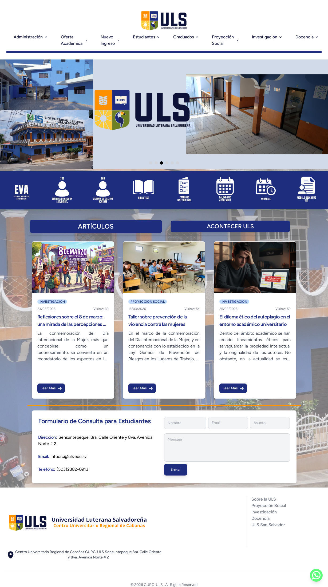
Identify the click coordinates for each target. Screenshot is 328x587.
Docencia (307, 36)
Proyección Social (225, 40)
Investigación (267, 36)
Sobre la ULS (263, 499)
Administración (31, 36)
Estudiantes (146, 36)
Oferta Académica (74, 40)
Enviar (176, 469)
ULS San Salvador (268, 524)
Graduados (186, 36)
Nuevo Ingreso (110, 40)
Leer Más (51, 388)
